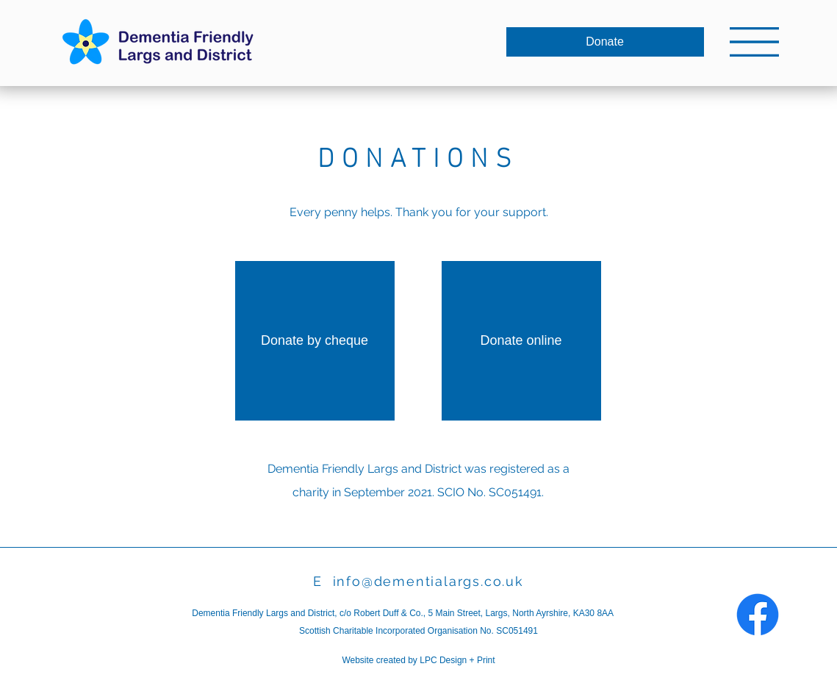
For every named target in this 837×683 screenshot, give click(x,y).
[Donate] (605, 42)
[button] (754, 42)
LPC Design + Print (457, 660)
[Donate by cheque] (315, 341)
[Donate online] (521, 341)
